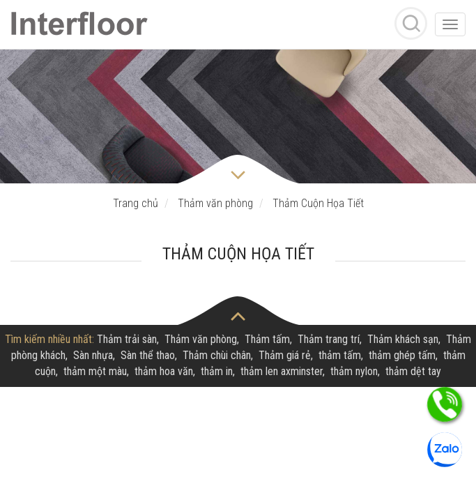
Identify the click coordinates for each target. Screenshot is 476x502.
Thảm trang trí (329, 339)
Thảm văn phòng (200, 339)
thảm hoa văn (164, 371)
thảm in (217, 371)
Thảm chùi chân (217, 355)
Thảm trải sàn (127, 339)
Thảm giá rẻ (285, 355)
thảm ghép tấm (402, 355)
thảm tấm (339, 355)
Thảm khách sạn (402, 339)
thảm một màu (95, 371)
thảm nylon (354, 371)
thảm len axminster (281, 371)
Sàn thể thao (148, 355)
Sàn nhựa (93, 355)
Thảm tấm (267, 339)
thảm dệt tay (413, 371)
